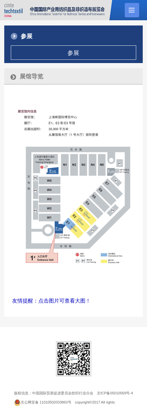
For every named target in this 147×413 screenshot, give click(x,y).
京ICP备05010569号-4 (115, 393)
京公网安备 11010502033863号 (46, 402)
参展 (73, 53)
